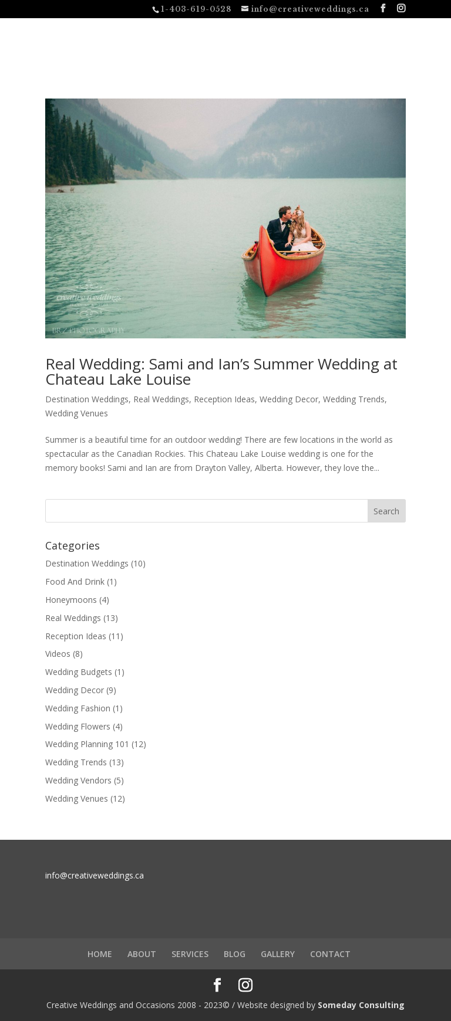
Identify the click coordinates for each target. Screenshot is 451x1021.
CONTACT (330, 953)
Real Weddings (161, 399)
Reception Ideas (224, 399)
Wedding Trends (354, 399)
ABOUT (141, 953)
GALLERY (278, 953)
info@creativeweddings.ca (94, 875)
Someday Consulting (361, 1004)
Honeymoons (71, 599)
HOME (99, 953)
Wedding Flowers (77, 726)
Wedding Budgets (78, 671)
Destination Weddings (87, 399)
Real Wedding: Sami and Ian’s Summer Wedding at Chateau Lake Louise (221, 371)
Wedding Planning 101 (87, 743)
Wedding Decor (289, 399)
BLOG (234, 953)
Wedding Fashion (77, 708)
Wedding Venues (76, 413)
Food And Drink (75, 581)
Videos (57, 653)
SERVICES (189, 953)
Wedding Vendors (78, 780)
